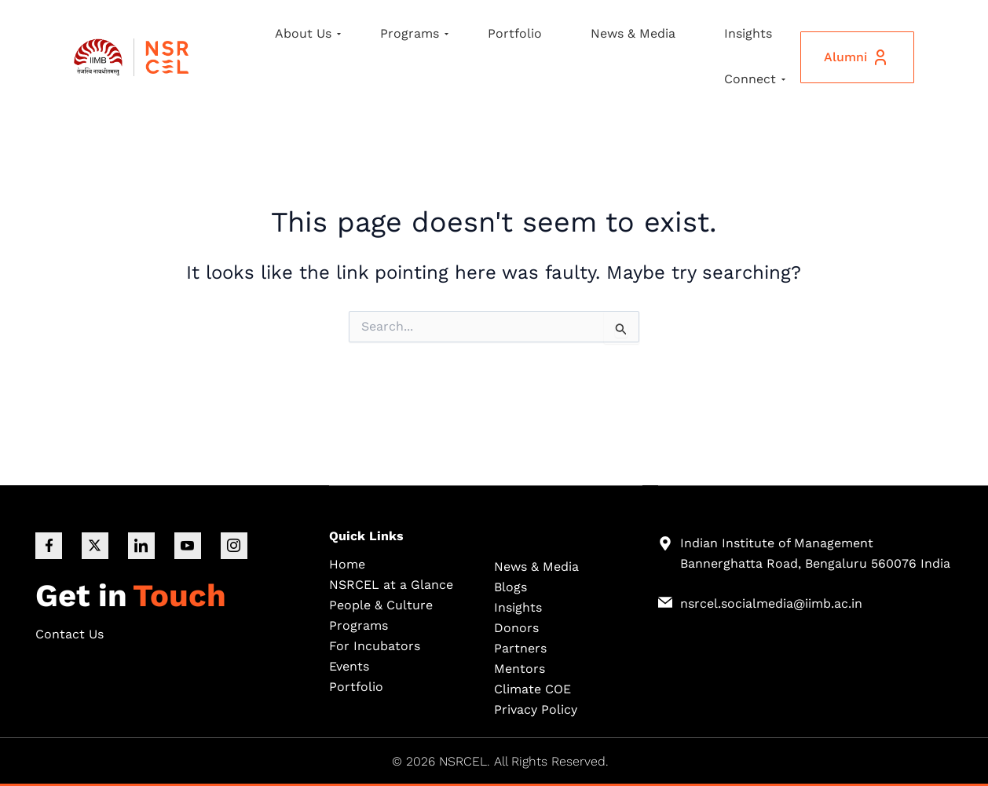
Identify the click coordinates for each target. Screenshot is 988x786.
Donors (516, 627)
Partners (520, 647)
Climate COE (532, 688)
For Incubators (374, 645)
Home (347, 563)
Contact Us (69, 634)
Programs (414, 33)
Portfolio (515, 33)
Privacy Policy (535, 708)
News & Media (633, 33)
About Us (308, 33)
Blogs (510, 586)
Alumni (857, 57)
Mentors (519, 667)
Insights (748, 33)
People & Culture (381, 604)
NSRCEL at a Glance (391, 583)
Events (349, 665)
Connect (754, 78)
